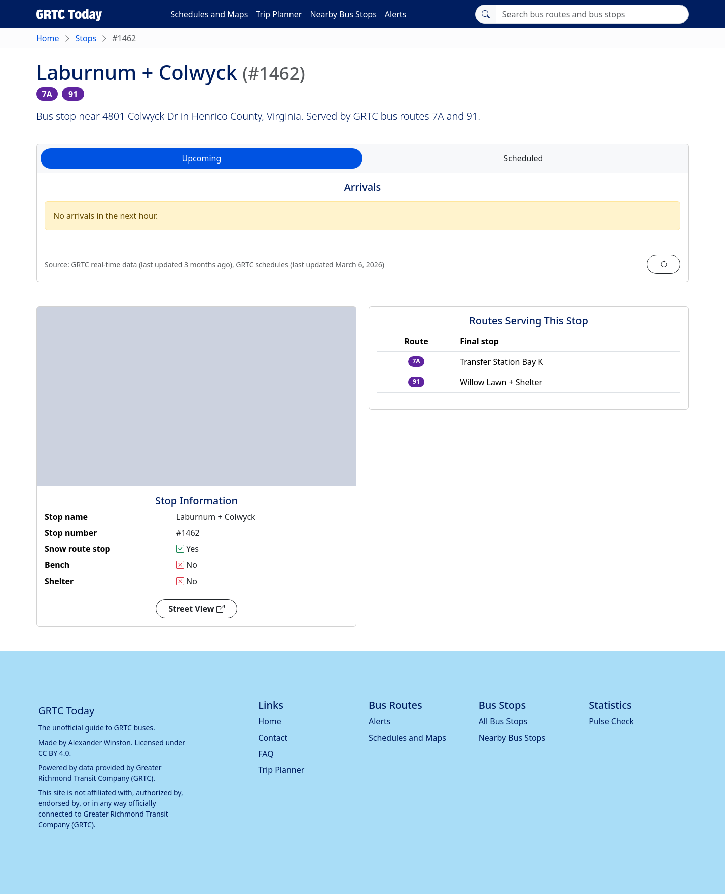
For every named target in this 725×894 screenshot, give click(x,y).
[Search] (592, 14)
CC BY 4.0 (53, 753)
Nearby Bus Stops (343, 14)
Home (47, 38)
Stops (86, 38)
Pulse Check (611, 721)
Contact (272, 737)
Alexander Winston (99, 742)
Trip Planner (279, 14)
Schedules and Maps (209, 14)
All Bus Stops (503, 721)
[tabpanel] (362, 233)
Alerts (395, 14)
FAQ (265, 753)
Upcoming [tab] (202, 158)
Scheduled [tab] (523, 158)
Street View (196, 608)
